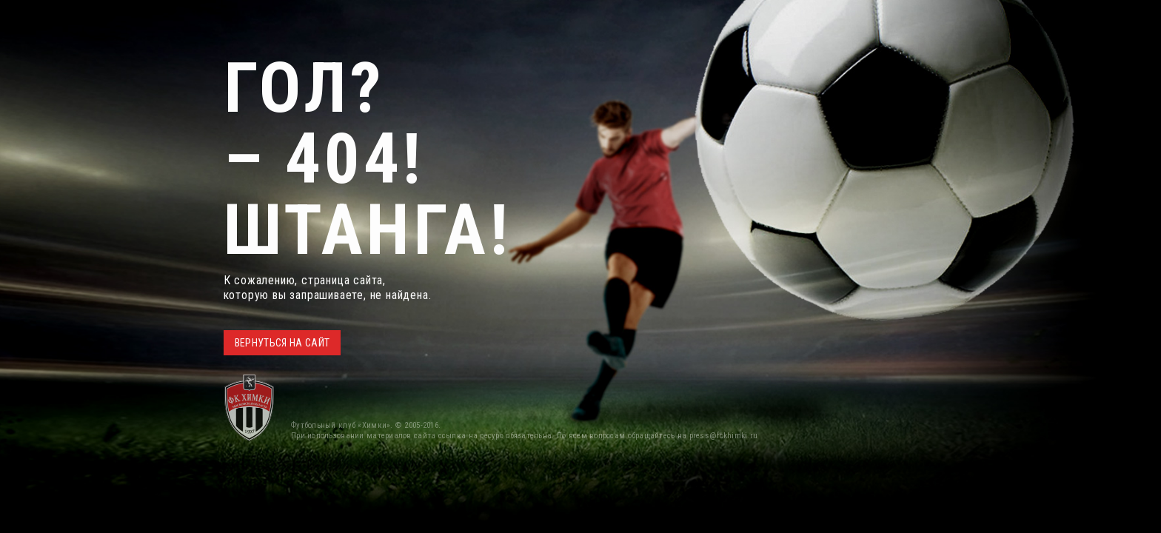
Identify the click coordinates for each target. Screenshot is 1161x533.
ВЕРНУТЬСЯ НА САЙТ (282, 343)
